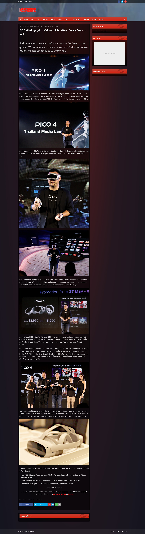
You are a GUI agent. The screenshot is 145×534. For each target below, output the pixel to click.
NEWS (29, 500)
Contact (31, 1)
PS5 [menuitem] (32, 19)
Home (20, 1)
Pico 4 (38, 500)
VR (25, 26)
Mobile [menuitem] (53, 19)
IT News (25, 500)
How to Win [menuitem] (76, 19)
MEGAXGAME (31, 531)
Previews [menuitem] (86, 19)
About (25, 1)
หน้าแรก (21, 26)
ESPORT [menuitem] (60, 19)
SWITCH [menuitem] (45, 19)
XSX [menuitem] (38, 19)
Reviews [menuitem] (94, 19)
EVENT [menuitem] (67, 19)
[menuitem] (20, 19)
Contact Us (124, 531)
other (34, 500)
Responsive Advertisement (109, 53)
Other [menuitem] (101, 19)
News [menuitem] (26, 19)
